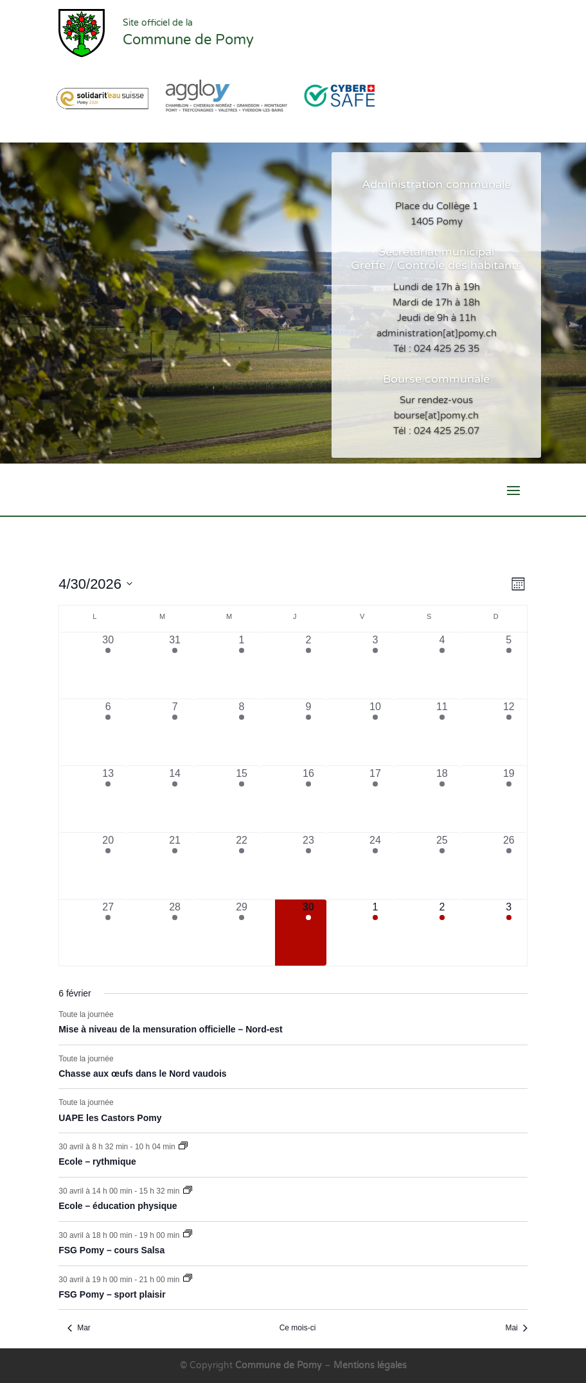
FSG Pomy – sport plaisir (112, 1294)
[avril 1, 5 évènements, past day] (241, 665)
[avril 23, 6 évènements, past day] (308, 866)
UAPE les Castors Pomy (109, 1118)
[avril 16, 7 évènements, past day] (308, 799)
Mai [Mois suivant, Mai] (516, 1327)
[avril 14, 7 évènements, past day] (174, 799)
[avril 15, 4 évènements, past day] (241, 799)
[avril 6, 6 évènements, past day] (108, 732)
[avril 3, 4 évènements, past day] (375, 665)
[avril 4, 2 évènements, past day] (442, 665)
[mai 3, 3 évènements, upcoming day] (508, 933)
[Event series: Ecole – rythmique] (183, 1146)
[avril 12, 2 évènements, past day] (508, 732)
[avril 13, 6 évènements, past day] (108, 799)
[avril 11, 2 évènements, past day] (442, 732)
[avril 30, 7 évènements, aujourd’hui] (308, 933)
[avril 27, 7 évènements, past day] (108, 933)
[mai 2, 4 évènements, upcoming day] (442, 933)
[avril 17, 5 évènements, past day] (375, 799)
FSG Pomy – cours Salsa (111, 1250)
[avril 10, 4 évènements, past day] (375, 732)
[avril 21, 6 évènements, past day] (174, 866)
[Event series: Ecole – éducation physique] (187, 1191)
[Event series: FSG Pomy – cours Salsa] (187, 1234)
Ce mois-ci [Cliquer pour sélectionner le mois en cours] (298, 1327)
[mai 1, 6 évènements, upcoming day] (375, 933)
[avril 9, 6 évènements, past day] (308, 732)
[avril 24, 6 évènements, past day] (375, 866)
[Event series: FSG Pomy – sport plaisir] (187, 1278)
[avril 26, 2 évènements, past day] (508, 866)
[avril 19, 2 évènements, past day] (508, 799)
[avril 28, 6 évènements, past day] (174, 933)
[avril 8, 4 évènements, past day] (241, 732)
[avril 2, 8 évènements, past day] (308, 665)
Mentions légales (370, 1365)
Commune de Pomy (279, 1365)
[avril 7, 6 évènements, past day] (174, 732)
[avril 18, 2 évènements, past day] (442, 799)
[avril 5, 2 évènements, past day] (508, 665)
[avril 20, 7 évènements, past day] (108, 866)
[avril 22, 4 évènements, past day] (241, 866)
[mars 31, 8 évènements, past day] (174, 665)
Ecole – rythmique (97, 1161)
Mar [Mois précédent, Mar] (79, 1327)
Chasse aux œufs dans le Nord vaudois (142, 1073)
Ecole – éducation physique (117, 1206)
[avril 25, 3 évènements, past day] (442, 866)
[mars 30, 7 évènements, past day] (108, 665)
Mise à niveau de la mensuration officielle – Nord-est (170, 1029)
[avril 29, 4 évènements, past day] (241, 933)
